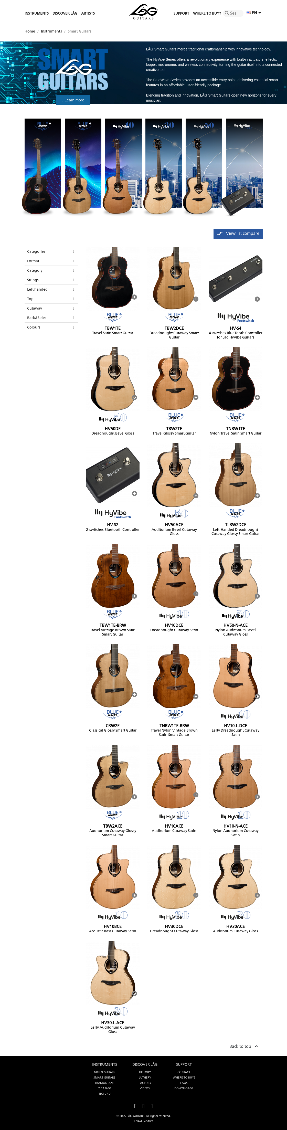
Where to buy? (184, 1077)
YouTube (144, 1105)
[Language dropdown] (255, 13)
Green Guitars (104, 1072)
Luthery (145, 1077)
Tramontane (104, 1083)
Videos (145, 1088)
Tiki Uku (105, 1093)
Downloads (183, 1088)
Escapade (104, 1088)
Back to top (244, 1045)
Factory (145, 1083)
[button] (73, 100)
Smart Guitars (104, 1077)
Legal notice (143, 1121)
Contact (183, 1072)
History (145, 1072)
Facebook (135, 1105)
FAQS (184, 1083)
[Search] (233, 13)
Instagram (152, 1105)
